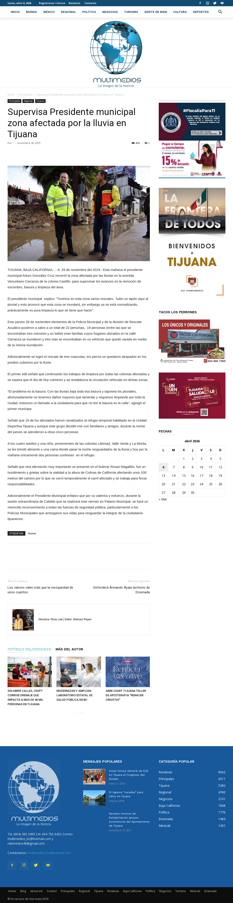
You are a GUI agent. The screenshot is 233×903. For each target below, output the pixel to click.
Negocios (110, 12)
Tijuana (40, 100)
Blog (23, 891)
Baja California (132, 891)
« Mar (163, 499)
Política (89, 12)
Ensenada (210, 891)
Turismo (131, 12)
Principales (25, 94)
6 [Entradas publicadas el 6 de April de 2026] (163, 467)
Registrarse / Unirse (52, 3)
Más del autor (69, 649)
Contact (52, 891)
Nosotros (74, 3)
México (49, 12)
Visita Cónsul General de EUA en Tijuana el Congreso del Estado (128, 774)
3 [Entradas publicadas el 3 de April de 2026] (201, 459)
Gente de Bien (155, 12)
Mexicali (195, 891)
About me (36, 891)
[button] (220, 12)
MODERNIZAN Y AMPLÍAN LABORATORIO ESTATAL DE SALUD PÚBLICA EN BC (74, 695)
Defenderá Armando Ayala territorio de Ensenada (121, 590)
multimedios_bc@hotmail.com (49, 853)
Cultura (180, 12)
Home (12, 891)
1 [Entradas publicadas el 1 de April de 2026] (184, 459)
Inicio (15, 12)
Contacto (90, 3)
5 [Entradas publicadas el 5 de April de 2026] (220, 459)
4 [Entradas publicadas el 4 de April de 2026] (211, 459)
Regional (68, 12)
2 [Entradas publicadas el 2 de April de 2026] (192, 459)
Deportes (201, 12)
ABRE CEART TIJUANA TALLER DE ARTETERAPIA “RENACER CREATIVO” (126, 695)
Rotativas (113, 891)
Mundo (31, 12)
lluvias (32, 533)
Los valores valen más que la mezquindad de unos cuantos (40, 590)
